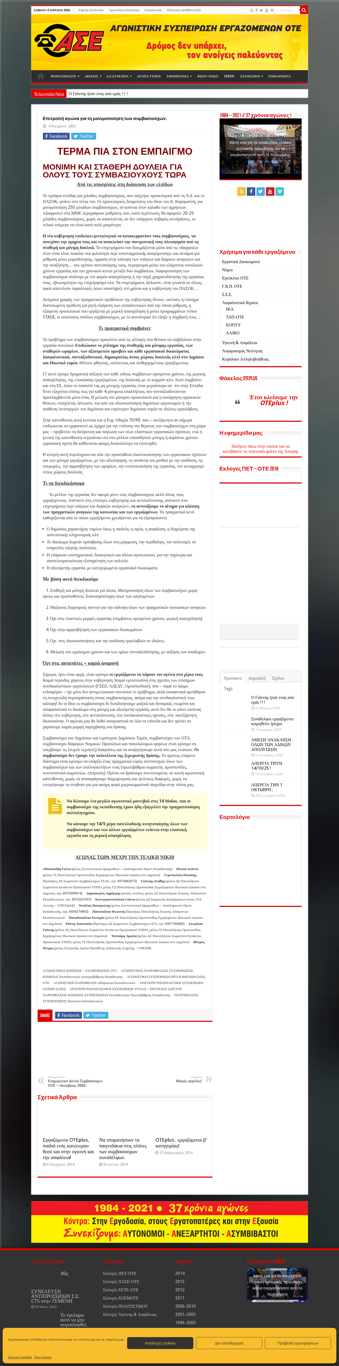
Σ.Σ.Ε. (227, 294)
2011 (180, 1298)
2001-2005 (185, 1314)
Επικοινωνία (153, 10)
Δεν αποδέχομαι (229, 1343)
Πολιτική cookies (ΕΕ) (184, 10)
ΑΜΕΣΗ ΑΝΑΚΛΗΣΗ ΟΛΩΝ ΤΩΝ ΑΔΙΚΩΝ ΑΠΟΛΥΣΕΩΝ (271, 779)
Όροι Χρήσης (43, 1357)
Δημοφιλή (257, 712)
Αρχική (41, 75)
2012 (180, 1289)
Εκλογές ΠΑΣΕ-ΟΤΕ (121, 1281)
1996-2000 (185, 1322)
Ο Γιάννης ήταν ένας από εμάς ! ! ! (98, 93)
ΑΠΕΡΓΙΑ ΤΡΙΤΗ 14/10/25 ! (266, 800)
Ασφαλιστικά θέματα (240, 302)
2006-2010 (185, 1306)
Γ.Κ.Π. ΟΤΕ (232, 286)
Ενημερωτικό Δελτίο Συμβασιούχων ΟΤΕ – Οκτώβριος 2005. (75, 1081)
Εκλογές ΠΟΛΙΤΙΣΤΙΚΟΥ (125, 1306)
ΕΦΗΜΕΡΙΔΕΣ (178, 76)
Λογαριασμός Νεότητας (242, 350)
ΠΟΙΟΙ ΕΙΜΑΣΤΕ (64, 76)
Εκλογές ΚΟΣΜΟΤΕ (121, 1298)
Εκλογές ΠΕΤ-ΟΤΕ (119, 1273)
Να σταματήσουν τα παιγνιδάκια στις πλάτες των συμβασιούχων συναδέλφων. (123, 1148)
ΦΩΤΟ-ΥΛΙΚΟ (207, 76)
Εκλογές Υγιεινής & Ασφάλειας (130, 1314)
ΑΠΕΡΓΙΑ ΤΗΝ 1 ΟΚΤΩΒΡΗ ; (267, 822)
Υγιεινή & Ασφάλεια (239, 342)
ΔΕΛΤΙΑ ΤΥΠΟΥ (149, 76)
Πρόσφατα (233, 712)
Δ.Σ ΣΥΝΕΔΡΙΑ (118, 76)
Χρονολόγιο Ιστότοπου (124, 10)
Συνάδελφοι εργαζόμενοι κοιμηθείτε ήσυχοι (272, 756)
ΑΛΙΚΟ (233, 332)
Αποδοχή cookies (160, 1343)
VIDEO (229, 76)
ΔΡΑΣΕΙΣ (91, 76)
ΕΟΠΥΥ (233, 324)
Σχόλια (278, 712)
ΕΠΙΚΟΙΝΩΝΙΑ (279, 76)
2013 (180, 1281)
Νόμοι (227, 269)
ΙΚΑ (230, 309)
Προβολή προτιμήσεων (298, 1343)
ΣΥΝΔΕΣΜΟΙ (250, 76)
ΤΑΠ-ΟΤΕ (235, 317)
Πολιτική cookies (20, 1357)
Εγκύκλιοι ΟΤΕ (235, 278)
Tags (228, 723)
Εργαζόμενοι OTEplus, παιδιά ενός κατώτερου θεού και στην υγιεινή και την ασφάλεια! (68, 1148)
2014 (180, 1273)
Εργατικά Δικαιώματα (241, 261)
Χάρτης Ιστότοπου (91, 10)
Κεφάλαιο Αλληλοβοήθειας (245, 359)
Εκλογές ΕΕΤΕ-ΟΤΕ (121, 1289)
